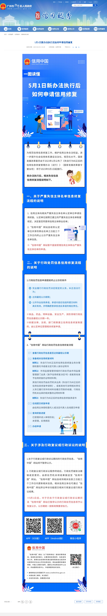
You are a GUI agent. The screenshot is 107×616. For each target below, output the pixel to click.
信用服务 (22, 29)
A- (73, 47)
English (90, 2)
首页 (7, 29)
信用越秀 (10, 34)
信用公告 (53, 29)
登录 (54, 2)
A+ (79, 47)
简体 (80, 2)
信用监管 (38, 29)
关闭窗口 (98, 601)
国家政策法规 (25, 34)
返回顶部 (79, 601)
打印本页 (88, 601)
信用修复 (99, 29)
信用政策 (84, 29)
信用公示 (68, 29)
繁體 (85, 2)
